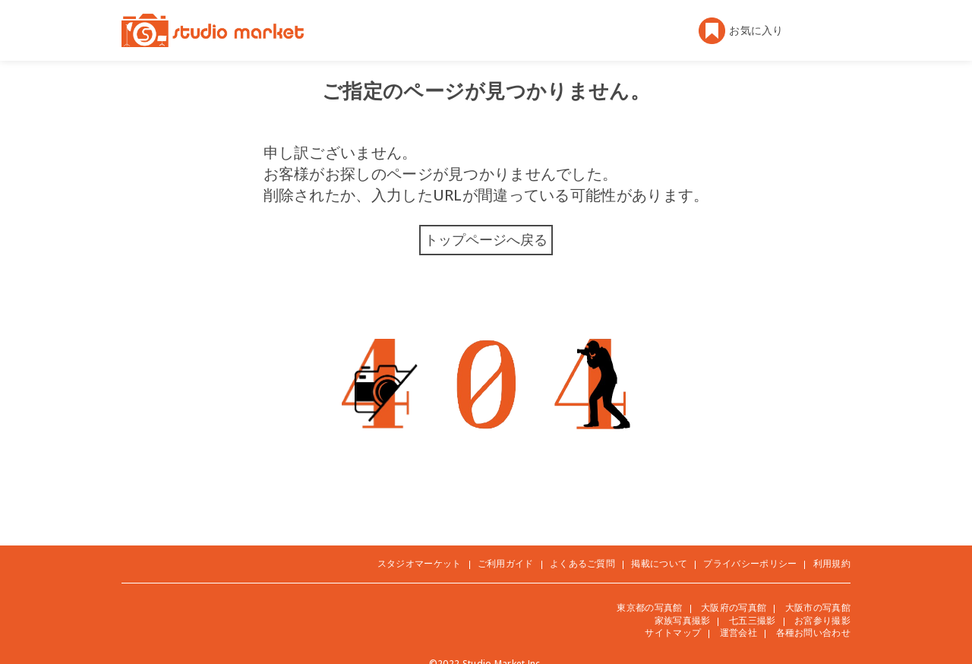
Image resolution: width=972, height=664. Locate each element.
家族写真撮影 (683, 620)
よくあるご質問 (582, 564)
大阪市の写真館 (817, 607)
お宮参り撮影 (822, 620)
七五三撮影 (752, 620)
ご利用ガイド (506, 564)
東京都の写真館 (649, 607)
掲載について (659, 564)
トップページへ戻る (486, 239)
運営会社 (738, 632)
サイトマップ (673, 632)
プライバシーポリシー (750, 564)
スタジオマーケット (419, 564)
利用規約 (831, 564)
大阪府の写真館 (733, 607)
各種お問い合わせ (813, 632)
